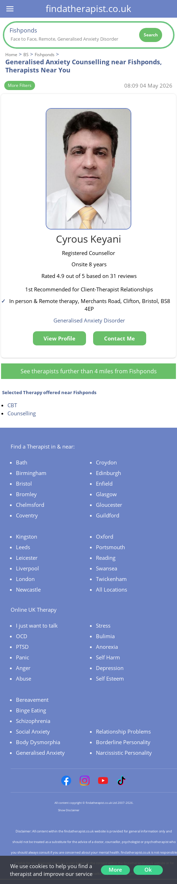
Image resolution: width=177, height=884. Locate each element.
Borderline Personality (123, 742)
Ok (148, 869)
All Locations (111, 589)
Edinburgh (108, 472)
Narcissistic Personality (124, 752)
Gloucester (109, 504)
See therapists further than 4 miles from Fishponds (89, 371)
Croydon (106, 462)
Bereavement (32, 699)
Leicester (27, 557)
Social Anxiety (33, 731)
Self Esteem (110, 678)
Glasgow (106, 494)
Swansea (106, 568)
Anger (23, 667)
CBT (12, 405)
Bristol (24, 483)
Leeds (23, 547)
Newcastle (28, 589)
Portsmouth (110, 547)
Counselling (21, 413)
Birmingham (31, 472)
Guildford (107, 515)
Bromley (26, 494)
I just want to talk (37, 625)
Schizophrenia (33, 720)
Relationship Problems (123, 731)
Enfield (104, 483)
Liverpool (27, 568)
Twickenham (111, 578)
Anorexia (107, 646)
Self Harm (108, 657)
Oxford (104, 536)
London (25, 578)
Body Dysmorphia (38, 742)
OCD (21, 636)
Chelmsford (30, 504)
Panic (22, 657)
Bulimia (105, 636)
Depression (110, 667)
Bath (21, 462)
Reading (105, 557)
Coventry (27, 515)
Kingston (26, 536)
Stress (103, 625)
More (115, 869)
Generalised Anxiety (40, 752)
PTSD (22, 646)
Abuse (23, 678)
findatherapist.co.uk (88, 8)
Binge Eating (31, 710)
